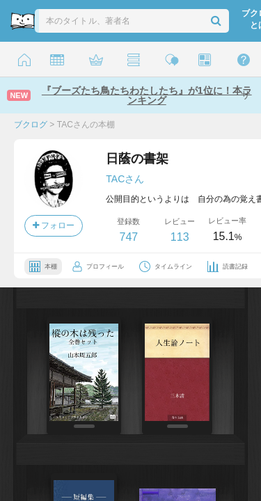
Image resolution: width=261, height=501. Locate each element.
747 (128, 237)
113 (180, 237)
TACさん (125, 178)
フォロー (53, 225)
